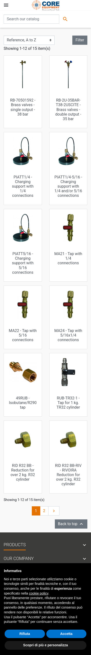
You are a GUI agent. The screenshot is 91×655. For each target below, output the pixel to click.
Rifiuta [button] (24, 634)
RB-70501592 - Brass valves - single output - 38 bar (22, 107)
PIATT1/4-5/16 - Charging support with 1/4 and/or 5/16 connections (68, 186)
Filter (79, 40)
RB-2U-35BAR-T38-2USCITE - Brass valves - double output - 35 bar (68, 109)
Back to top (71, 524)
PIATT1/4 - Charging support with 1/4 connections (22, 186)
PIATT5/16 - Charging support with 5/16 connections (22, 263)
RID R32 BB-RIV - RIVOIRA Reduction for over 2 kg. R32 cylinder (68, 474)
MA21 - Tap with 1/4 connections (68, 258)
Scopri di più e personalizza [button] (45, 645)
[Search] (31, 19)
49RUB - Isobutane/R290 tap (23, 403)
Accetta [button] (66, 634)
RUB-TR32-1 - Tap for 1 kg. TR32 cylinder (68, 403)
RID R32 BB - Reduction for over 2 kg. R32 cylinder (23, 472)
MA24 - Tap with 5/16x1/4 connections (68, 335)
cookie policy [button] (38, 593)
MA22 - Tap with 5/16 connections (23, 335)
